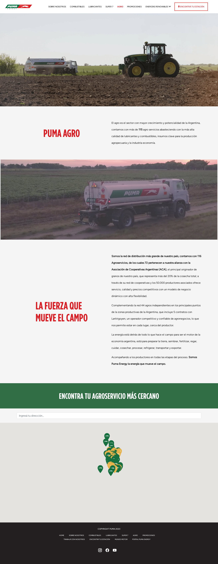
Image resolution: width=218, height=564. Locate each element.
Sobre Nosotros (57, 6)
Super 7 (109, 6)
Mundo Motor (121, 539)
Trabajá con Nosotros (74, 539)
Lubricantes (95, 6)
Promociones (134, 6)
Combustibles (77, 6)
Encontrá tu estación (191, 6)
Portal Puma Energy (141, 539)
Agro (120, 6)
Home (61, 535)
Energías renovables (157, 6)
